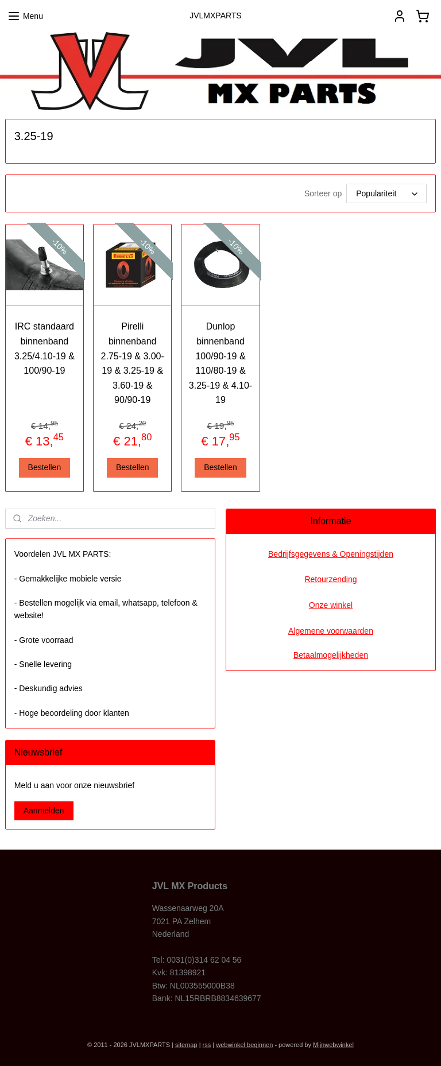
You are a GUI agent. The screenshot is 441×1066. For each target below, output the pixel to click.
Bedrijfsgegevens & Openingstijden (330, 554)
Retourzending (330, 579)
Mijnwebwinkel (333, 1044)
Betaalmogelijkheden (330, 655)
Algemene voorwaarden (330, 630)
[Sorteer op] (386, 193)
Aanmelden (44, 810)
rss (207, 1044)
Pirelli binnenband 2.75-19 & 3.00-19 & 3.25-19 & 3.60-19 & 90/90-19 (132, 363)
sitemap (186, 1044)
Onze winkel (331, 605)
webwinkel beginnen (244, 1044)
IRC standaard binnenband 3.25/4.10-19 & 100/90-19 (44, 348)
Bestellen (44, 467)
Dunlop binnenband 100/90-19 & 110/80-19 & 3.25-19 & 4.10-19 (220, 363)
